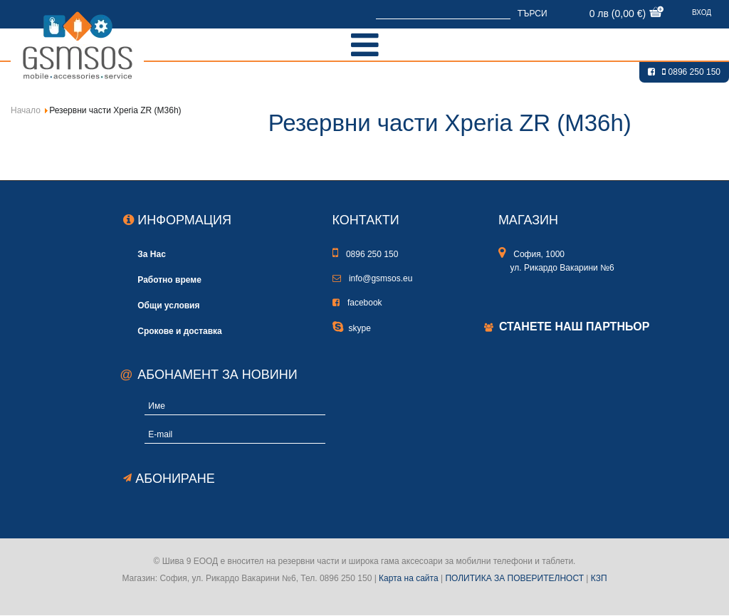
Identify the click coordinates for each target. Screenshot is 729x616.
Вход (701, 12)
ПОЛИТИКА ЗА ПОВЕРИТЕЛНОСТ (514, 578)
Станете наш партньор (574, 326)
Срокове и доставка (179, 330)
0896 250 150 (691, 72)
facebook (357, 303)
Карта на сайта (409, 578)
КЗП (599, 578)
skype (351, 328)
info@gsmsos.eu (372, 278)
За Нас (151, 254)
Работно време (169, 279)
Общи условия (168, 305)
